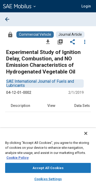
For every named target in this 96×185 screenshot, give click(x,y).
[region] (48, 158)
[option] (40, 83)
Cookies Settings (48, 179)
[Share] (72, 41)
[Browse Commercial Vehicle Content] (35, 34)
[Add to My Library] (60, 41)
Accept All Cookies (48, 168)
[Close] (89, 136)
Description (20, 106)
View (51, 106)
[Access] (10, 34)
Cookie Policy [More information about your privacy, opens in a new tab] (17, 158)
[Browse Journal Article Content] (70, 34)
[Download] (48, 41)
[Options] (85, 41)
